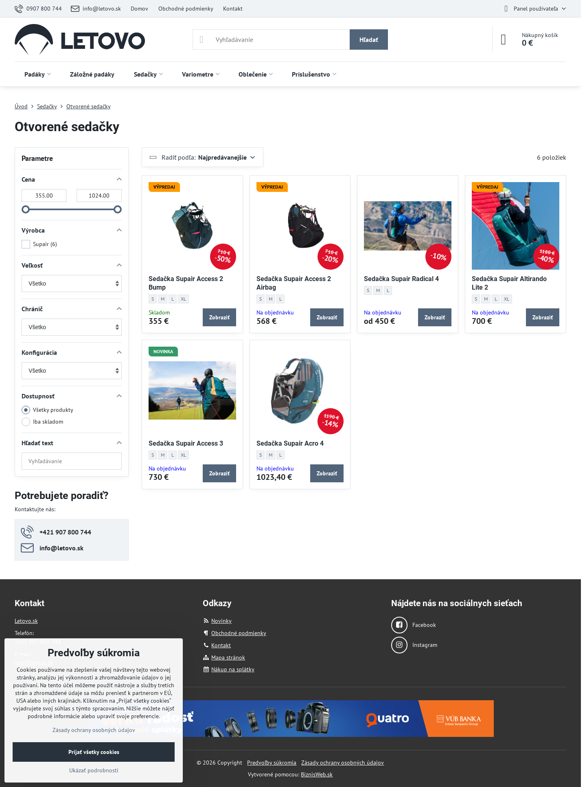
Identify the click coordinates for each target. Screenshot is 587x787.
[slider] (26, 209)
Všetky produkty (47, 410)
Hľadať (368, 39)
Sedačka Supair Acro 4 (290, 443)
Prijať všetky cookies (93, 752)
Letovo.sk (26, 620)
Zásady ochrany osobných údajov (342, 762)
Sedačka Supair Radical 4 (401, 279)
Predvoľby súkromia (271, 762)
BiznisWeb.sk (317, 774)
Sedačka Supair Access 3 (186, 443)
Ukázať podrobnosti (93, 770)
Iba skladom (42, 422)
